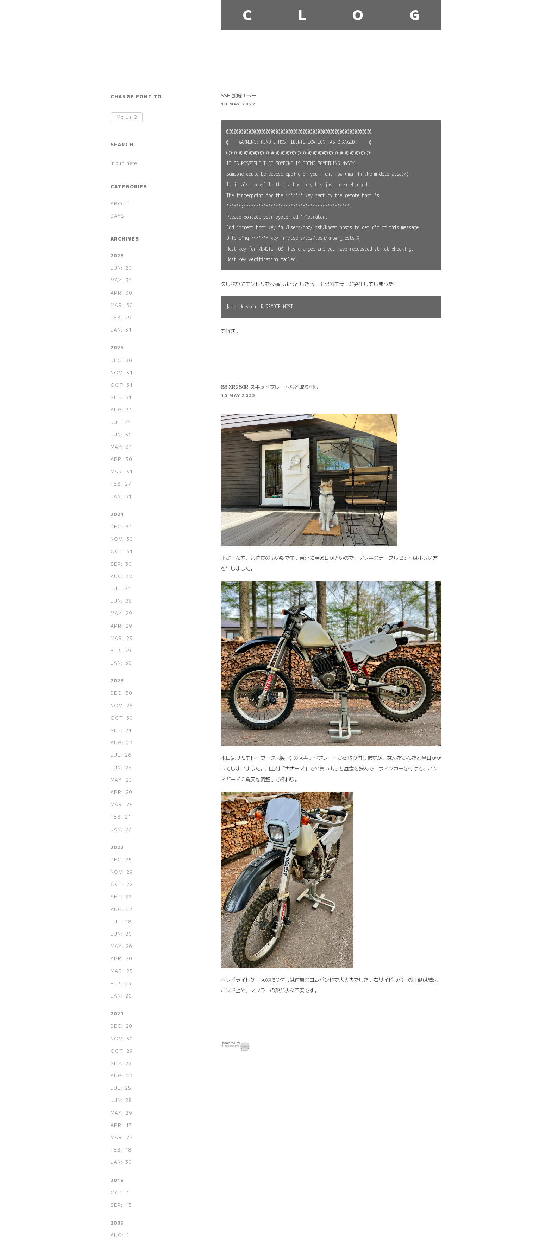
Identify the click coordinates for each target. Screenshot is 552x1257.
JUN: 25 (121, 767)
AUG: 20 (122, 742)
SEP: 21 (121, 730)
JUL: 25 (121, 1087)
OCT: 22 (122, 884)
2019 (117, 1180)
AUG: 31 (122, 409)
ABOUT (120, 203)
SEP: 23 (121, 1063)
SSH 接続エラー (239, 95)
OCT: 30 (122, 717)
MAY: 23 (121, 779)
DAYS (118, 215)
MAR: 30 (122, 305)
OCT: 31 (122, 384)
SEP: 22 (121, 896)
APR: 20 (121, 792)
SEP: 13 (121, 1204)
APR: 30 (121, 292)
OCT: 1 (120, 1192)
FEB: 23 (121, 983)
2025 (117, 347)
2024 (117, 514)
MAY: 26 (121, 946)
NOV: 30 (122, 538)
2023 (117, 680)
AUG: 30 (122, 576)
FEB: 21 (121, 816)
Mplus (127, 117)
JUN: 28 (121, 600)
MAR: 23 (122, 971)
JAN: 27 (121, 829)
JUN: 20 (121, 267)
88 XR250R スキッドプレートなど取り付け (270, 386)
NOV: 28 (122, 705)
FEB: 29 (121, 317)
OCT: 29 (122, 1050)
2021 (117, 1013)
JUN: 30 (121, 434)
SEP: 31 (121, 397)
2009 (117, 1222)
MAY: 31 (121, 280)
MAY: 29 (121, 613)
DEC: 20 (121, 1025)
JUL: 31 (121, 422)
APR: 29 (121, 625)
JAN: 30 (121, 662)
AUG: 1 (120, 1235)
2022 (117, 847)
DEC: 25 (121, 859)
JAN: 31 (121, 329)
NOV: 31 (122, 372)
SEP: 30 (121, 563)
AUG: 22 (122, 909)
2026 (117, 255)
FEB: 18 (121, 1149)
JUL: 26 (121, 754)
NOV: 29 (122, 871)
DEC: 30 (121, 360)
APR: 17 (121, 1125)
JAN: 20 (121, 995)
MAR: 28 (122, 804)
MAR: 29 (122, 638)
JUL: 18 (121, 921)
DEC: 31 (121, 526)
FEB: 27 (121, 483)
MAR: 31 (122, 471)
